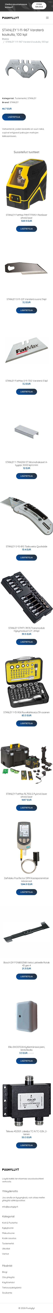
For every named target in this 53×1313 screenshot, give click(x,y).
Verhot (5, 1253)
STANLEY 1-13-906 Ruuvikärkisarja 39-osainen (26, 712)
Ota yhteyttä (8, 1277)
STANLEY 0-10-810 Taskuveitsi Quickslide (26, 546)
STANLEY (32, 98)
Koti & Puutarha (9, 1222)
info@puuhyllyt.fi (10, 1206)
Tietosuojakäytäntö (11, 1287)
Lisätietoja (14, 117)
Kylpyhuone (8, 1228)
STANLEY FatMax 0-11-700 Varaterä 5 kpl (27, 380)
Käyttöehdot (8, 1282)
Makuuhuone (8, 1233)
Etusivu (5, 39)
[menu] (47, 18)
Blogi (4, 1272)
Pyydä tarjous (39, 5)
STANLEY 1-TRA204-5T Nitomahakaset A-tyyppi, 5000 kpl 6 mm (27, 463)
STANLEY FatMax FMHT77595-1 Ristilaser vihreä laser (26, 216)
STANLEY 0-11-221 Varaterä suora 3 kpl (26, 299)
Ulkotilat (6, 1248)
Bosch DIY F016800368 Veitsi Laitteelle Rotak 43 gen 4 (27, 964)
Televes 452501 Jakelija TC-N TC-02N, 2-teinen (26, 1133)
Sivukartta (7, 1292)
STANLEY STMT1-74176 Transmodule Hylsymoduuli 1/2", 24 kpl (26, 629)
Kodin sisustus (9, 1238)
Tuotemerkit (21, 98)
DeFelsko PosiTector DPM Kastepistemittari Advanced (26, 880)
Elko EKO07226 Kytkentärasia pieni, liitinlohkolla (26, 1048)
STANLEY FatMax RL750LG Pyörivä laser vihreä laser (26, 795)
